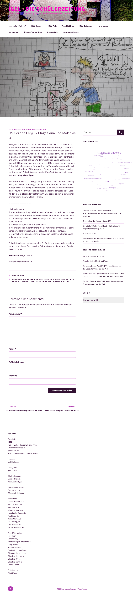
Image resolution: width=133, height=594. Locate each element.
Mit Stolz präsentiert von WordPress (72, 589)
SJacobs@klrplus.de (16, 493)
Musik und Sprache (96, 256)
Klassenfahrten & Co (33, 32)
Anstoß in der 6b (89, 233)
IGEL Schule (37, 26)
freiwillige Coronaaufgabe (36, 281)
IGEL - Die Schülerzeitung (47, 9)
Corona (16, 279)
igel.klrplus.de (13, 462)
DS (19, 281)
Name (12, 349)
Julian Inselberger (36, 129)
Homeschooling (61, 281)
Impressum (103, 26)
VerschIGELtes (67, 26)
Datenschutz (14, 32)
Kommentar (15, 314)
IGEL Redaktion (87, 26)
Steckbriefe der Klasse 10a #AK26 (97, 221)
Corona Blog (28, 279)
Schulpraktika (52, 32)
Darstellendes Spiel (47, 279)
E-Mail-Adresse (17, 362)
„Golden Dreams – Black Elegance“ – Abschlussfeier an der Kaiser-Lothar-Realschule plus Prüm (102, 213)
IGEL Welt (52, 26)
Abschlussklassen (70, 32)
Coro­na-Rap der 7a (42, 166)
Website (13, 375)
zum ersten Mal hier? (17, 26)
